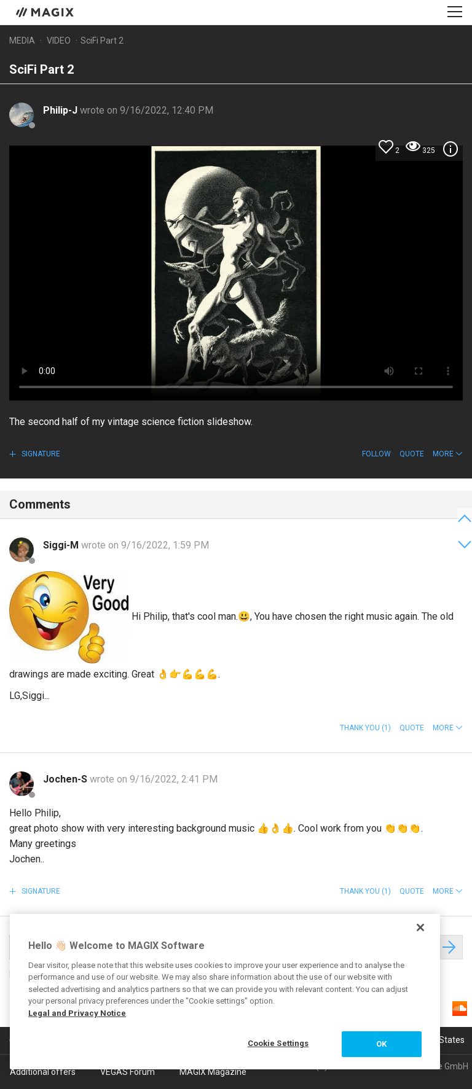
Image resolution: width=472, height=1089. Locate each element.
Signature (40, 454)
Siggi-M (62, 545)
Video (59, 40)
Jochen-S (66, 779)
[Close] (420, 927)
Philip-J (61, 110)
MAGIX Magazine (212, 1072)
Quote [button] (411, 454)
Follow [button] (376, 454)
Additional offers (43, 1072)
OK (381, 1043)
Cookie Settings (278, 1043)
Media (22, 40)
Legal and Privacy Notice (77, 1013)
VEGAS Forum (127, 1072)
